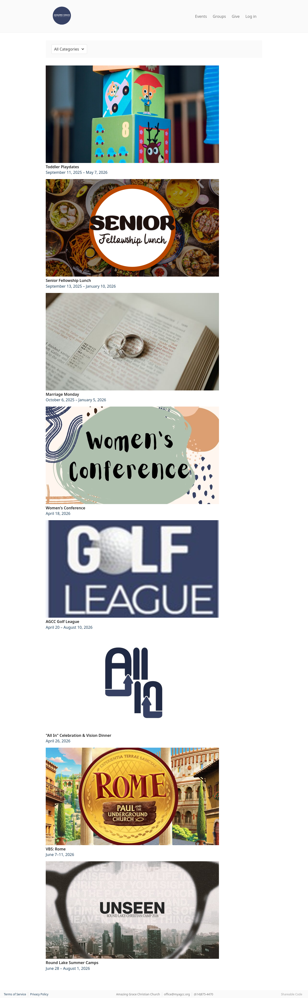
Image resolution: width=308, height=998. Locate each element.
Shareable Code (291, 994)
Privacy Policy (39, 994)
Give (236, 16)
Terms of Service (15, 994)
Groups (219, 16)
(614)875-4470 (203, 994)
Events (201, 16)
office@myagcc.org (177, 994)
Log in (251, 16)
